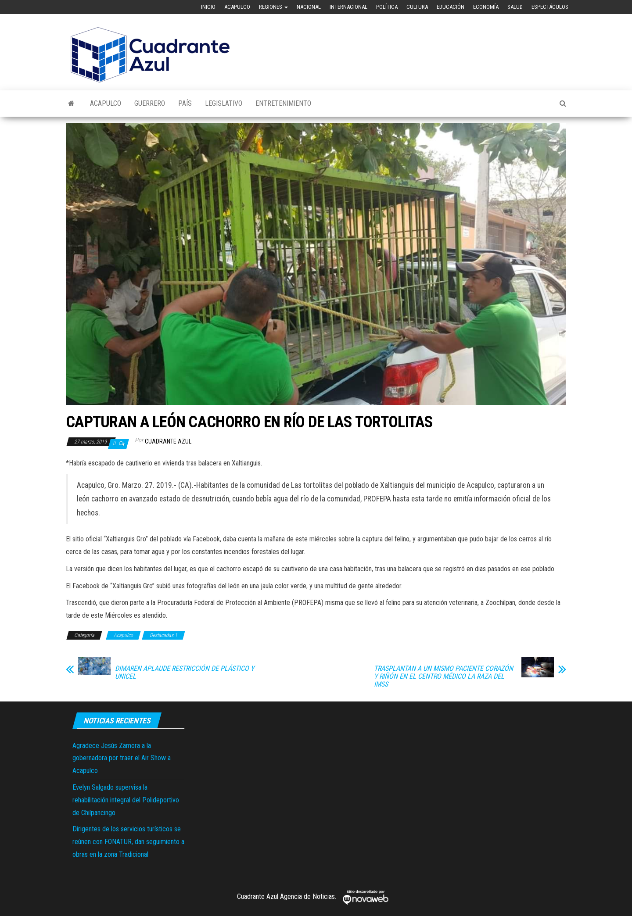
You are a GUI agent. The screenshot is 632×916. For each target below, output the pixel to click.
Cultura (417, 7)
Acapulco (237, 7)
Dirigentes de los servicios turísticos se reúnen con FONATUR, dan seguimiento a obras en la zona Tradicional (128, 842)
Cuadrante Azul (168, 441)
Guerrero (149, 103)
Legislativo (223, 103)
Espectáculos (549, 7)
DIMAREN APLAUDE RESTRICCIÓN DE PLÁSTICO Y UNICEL (184, 672)
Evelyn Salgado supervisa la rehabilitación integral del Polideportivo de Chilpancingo (125, 800)
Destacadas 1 (163, 635)
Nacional (309, 7)
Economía (486, 7)
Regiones (273, 7)
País (185, 103)
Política (387, 7)
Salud (515, 7)
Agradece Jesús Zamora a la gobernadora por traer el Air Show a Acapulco (121, 758)
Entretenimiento (283, 103)
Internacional (348, 7)
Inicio (208, 7)
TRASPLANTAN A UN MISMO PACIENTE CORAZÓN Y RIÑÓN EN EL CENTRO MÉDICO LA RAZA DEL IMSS (443, 676)
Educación (450, 7)
